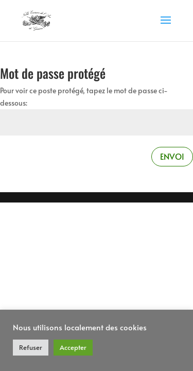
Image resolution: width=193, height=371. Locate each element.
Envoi (172, 156)
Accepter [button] (73, 347)
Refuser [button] (30, 347)
